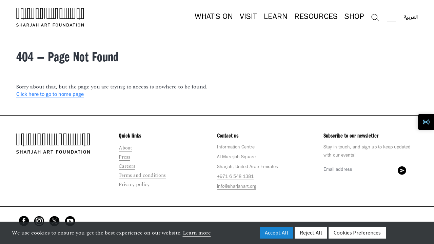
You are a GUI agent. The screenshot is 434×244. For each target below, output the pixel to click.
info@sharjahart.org (236, 187)
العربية (411, 18)
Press (124, 157)
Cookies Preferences (357, 233)
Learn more (197, 233)
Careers (127, 166)
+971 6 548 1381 (235, 177)
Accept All (276, 233)
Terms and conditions (142, 175)
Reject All (311, 233)
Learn (276, 17)
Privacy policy (134, 184)
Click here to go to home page (50, 95)
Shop (354, 17)
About (125, 147)
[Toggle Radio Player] (426, 122)
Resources (316, 17)
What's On (214, 17)
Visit (248, 17)
